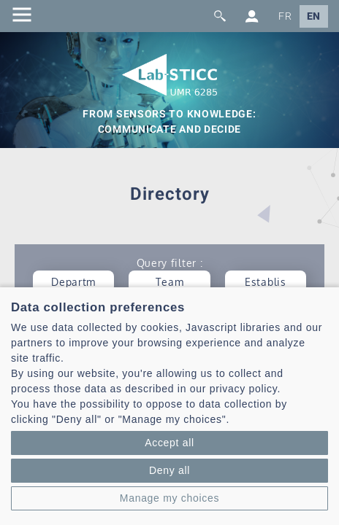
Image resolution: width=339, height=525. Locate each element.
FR (285, 16)
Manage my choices (169, 498)
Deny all (169, 470)
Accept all (169, 442)
